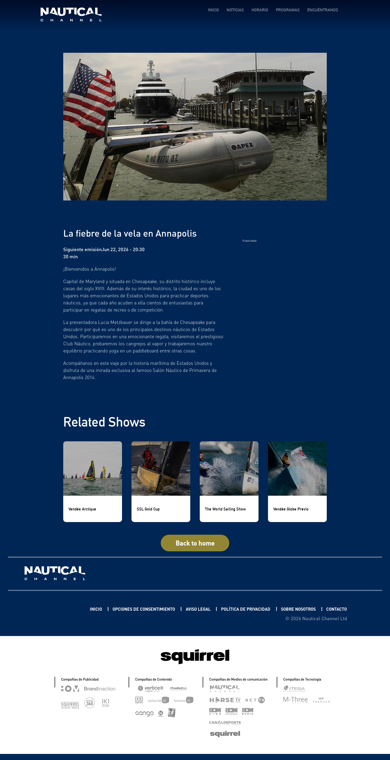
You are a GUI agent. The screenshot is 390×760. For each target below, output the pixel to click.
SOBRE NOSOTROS (324, 609)
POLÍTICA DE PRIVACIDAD (264, 609)
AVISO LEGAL (212, 609)
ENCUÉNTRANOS (322, 9)
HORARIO (259, 9)
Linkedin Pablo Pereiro (57, 609)
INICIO (213, 9)
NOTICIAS (234, 9)
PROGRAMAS (287, 9)
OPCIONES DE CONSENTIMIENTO (151, 609)
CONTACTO (334, 615)
